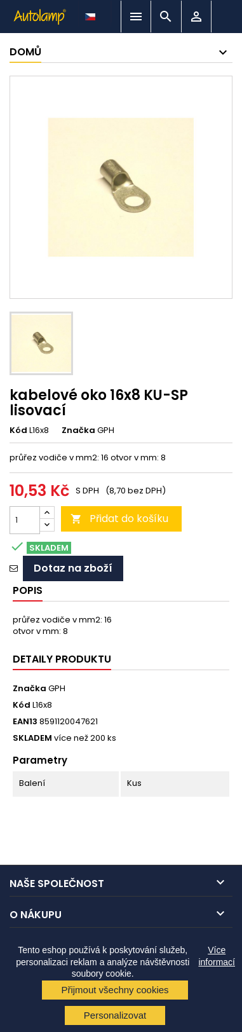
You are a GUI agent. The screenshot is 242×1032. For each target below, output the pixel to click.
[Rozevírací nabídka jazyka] (91, 13)
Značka (78, 430)
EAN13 (25, 721)
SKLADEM (32, 738)
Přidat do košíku (119, 518)
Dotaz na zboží (73, 568)
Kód (18, 430)
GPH (56, 688)
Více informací (216, 956)
